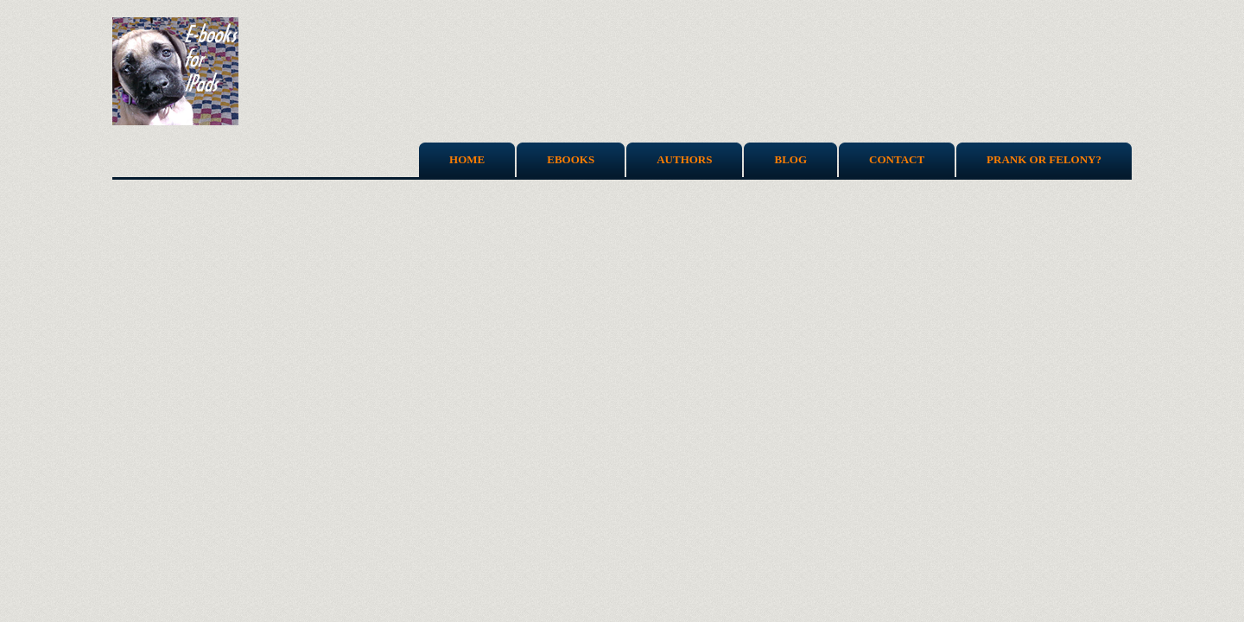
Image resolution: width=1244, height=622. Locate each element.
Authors (684, 159)
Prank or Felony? (1044, 159)
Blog (790, 159)
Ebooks (570, 159)
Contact (896, 159)
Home (467, 159)
